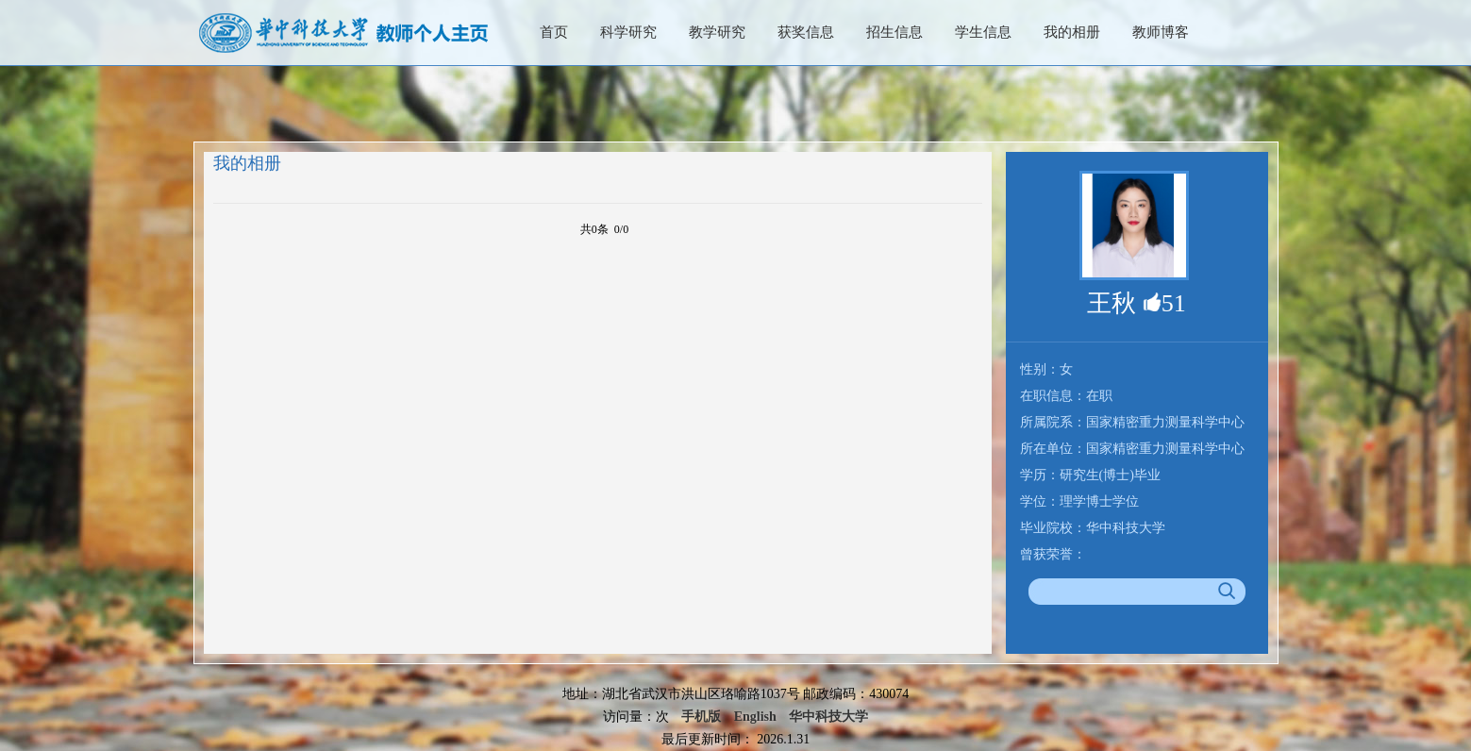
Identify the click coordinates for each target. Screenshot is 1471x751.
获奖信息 (805, 32)
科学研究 (628, 32)
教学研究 (717, 32)
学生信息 (983, 32)
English (755, 716)
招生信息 (894, 32)
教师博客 (1160, 32)
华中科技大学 (828, 716)
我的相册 (1072, 32)
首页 (554, 32)
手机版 (701, 716)
